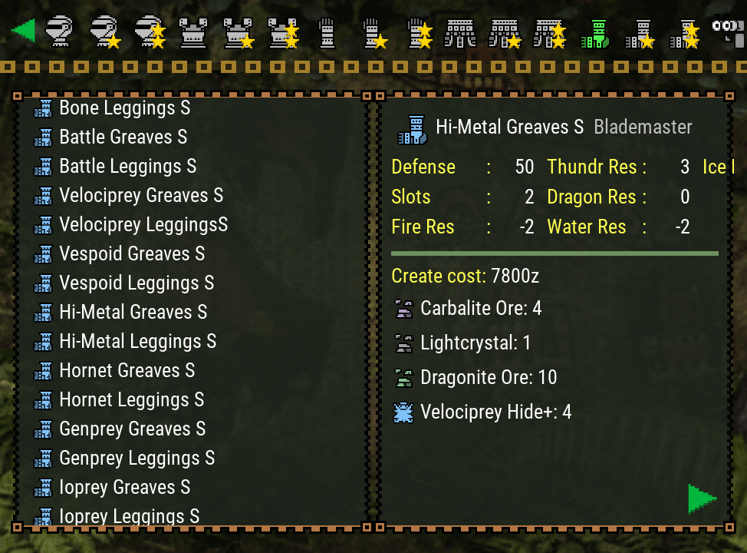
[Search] (727, 31)
